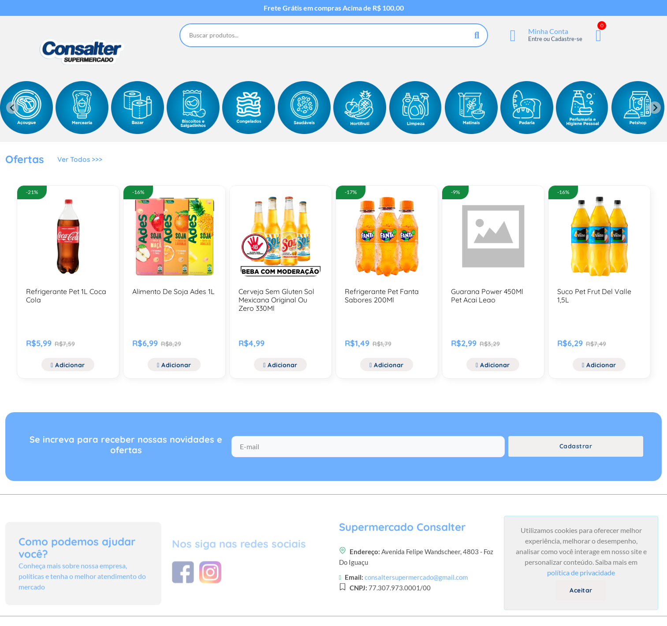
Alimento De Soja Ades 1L (173, 291)
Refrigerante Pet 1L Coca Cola (66, 295)
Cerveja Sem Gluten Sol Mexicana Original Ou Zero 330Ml (276, 300)
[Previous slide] (12, 107)
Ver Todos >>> (80, 160)
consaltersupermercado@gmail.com (416, 611)
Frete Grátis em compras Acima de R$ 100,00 (334, 7)
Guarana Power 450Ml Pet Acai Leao (487, 295)
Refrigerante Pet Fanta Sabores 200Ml (382, 295)
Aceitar (581, 590)
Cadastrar (575, 450)
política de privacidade (581, 572)
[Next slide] (654, 107)
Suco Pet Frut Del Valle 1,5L (594, 295)
